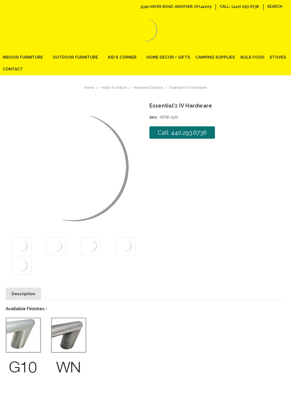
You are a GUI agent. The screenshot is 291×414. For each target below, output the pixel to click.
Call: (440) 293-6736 (239, 6)
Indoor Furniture (25, 57)
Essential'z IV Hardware (188, 87)
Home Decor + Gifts (168, 57)
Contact (13, 69)
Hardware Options (148, 87)
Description (23, 293)
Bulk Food (252, 57)
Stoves (278, 57)
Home (89, 87)
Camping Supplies (215, 57)
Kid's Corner (124, 57)
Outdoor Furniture (78, 57)
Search (274, 6)
